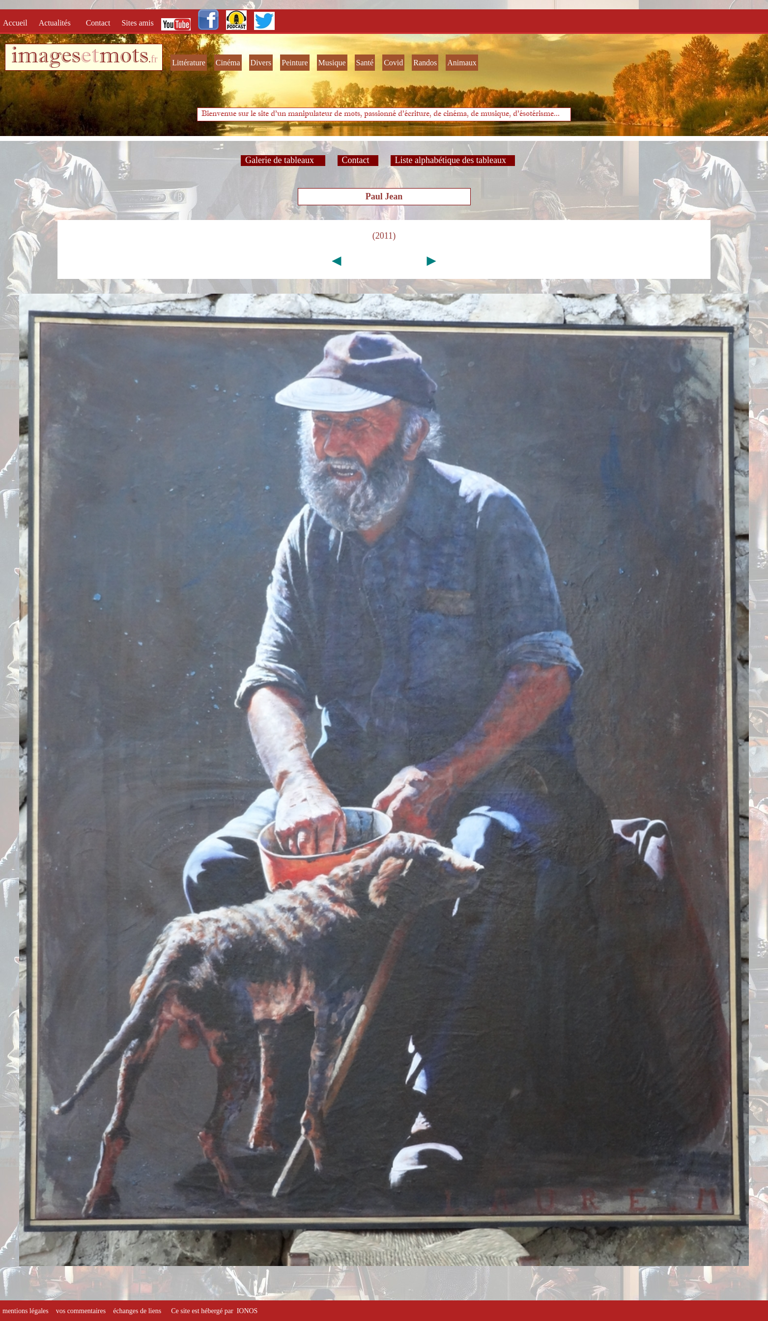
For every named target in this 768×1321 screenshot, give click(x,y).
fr (154, 59)
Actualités (58, 23)
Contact (99, 23)
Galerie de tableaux (283, 160)
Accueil (17, 23)
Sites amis (137, 23)
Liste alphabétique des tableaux (453, 160)
